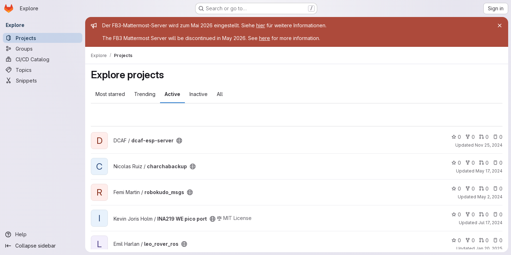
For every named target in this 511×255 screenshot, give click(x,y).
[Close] (499, 25)
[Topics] (42, 70)
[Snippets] (42, 80)
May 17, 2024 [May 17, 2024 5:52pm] (489, 171)
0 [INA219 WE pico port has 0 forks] (470, 214)
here (264, 38)
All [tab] (220, 94)
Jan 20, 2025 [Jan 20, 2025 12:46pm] (489, 248)
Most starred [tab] (110, 94)
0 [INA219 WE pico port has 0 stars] (456, 214)
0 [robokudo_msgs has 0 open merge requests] (484, 189)
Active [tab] (172, 94)
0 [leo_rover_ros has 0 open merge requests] (484, 240)
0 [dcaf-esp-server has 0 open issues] (497, 137)
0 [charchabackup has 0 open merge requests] (484, 163)
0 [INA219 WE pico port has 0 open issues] (497, 214)
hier (260, 25)
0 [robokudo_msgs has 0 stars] (456, 189)
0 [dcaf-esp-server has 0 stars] (456, 137)
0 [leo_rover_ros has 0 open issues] (497, 240)
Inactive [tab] (198, 94)
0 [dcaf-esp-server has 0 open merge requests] (484, 137)
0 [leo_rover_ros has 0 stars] (456, 240)
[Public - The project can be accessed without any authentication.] (179, 140)
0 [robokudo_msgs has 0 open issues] (497, 189)
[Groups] (42, 48)
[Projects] (42, 38)
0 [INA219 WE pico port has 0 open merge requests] (484, 214)
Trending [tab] (144, 94)
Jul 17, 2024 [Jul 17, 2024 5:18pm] (490, 222)
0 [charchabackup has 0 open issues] (497, 163)
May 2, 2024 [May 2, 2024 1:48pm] (489, 196)
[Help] (42, 234)
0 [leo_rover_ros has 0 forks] (470, 240)
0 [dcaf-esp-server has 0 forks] (470, 137)
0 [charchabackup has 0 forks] (470, 163)
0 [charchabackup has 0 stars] (456, 163)
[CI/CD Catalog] (42, 59)
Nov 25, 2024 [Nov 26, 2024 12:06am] (488, 145)
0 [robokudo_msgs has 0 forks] (470, 189)
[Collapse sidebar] (42, 246)
